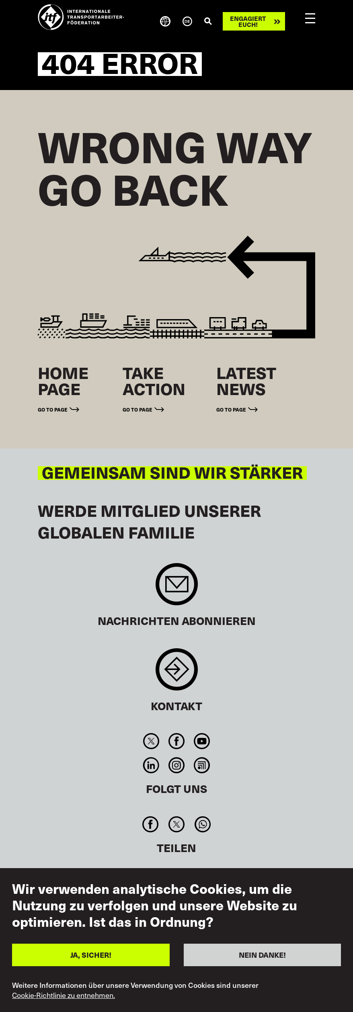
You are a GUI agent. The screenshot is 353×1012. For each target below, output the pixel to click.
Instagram (176, 765)
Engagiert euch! (248, 21)
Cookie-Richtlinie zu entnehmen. (63, 995)
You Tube (202, 741)
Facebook (176, 741)
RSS (202, 765)
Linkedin (151, 765)
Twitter (151, 741)
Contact (177, 673)
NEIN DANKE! (262, 955)
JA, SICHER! (90, 955)
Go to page (53, 409)
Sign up (177, 588)
